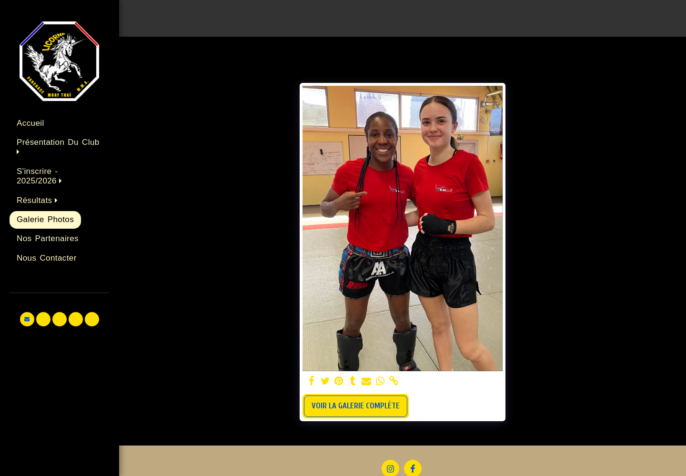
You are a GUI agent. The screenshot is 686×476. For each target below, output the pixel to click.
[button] (59, 148)
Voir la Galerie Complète (356, 405)
